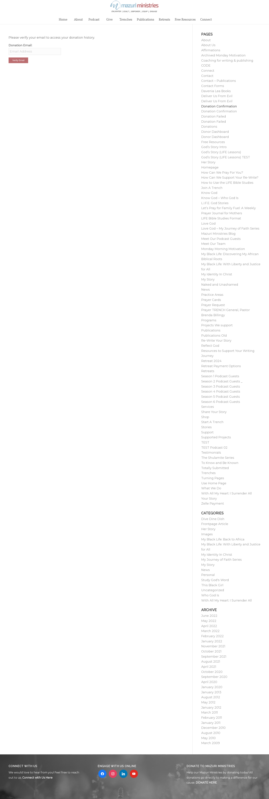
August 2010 (210, 733)
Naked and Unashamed (219, 285)
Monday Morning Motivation (223, 249)
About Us (208, 45)
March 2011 (209, 712)
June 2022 (209, 616)
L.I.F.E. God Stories (215, 203)
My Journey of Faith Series (221, 560)
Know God (209, 193)
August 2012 (210, 697)
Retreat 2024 (211, 361)
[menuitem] (63, 19)
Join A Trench (212, 188)
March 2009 (210, 743)
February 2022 (212, 636)
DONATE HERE (206, 782)
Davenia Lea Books (216, 91)
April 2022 (209, 626)
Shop (205, 417)
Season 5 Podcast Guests (220, 397)
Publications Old (214, 335)
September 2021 (213, 656)
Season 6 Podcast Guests (220, 402)
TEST (205, 442)
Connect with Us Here (37, 777)
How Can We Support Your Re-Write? (229, 177)
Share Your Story (214, 412)
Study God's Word (215, 580)
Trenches (208, 473)
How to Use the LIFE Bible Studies (227, 183)
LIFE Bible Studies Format (221, 218)
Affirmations (210, 50)
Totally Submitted (215, 468)
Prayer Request (213, 305)
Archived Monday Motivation (223, 55)
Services (207, 407)
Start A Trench (212, 422)
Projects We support (217, 325)
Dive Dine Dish (212, 519)
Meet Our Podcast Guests (221, 239)
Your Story (209, 498)
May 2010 (208, 738)
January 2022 (211, 641)
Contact (207, 76)
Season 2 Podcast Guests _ (221, 381)
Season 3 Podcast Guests (220, 386)
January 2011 (210, 723)
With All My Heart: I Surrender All (226, 493)
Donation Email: (20, 45)
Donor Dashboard (215, 132)
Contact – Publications (218, 81)
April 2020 (209, 682)
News (205, 289)
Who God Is (210, 595)
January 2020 (211, 687)
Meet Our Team (213, 244)
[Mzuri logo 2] (134, 7)
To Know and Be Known (219, 463)
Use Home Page (213, 483)
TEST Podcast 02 (214, 448)
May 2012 (208, 702)
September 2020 (214, 677)
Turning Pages (212, 478)
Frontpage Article (214, 524)
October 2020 (212, 672)
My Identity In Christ (216, 274)
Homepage (210, 167)
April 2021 (208, 667)
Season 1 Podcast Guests (220, 376)
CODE (205, 65)
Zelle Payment (212, 503)
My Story (208, 279)
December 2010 (213, 728)
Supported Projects (216, 437)
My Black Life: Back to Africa (222, 539)
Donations (209, 127)
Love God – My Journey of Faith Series (230, 228)
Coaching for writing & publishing (227, 60)
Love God (208, 223)
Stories (206, 427)
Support (207, 432)
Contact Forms (212, 86)
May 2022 (208, 621)
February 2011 (211, 718)
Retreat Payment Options (221, 366)
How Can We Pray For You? (222, 172)
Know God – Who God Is (219, 198)
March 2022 (210, 631)
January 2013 (211, 692)
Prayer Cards (211, 300)
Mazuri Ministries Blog (218, 234)
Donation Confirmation (219, 106)
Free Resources (213, 142)
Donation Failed (213, 116)
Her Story (208, 162)
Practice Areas (212, 295)
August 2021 (210, 661)
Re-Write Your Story (216, 340)
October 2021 (211, 651)
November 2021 (213, 646)
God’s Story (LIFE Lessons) (221, 152)
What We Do (211, 488)
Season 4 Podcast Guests (220, 391)
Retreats (207, 371)
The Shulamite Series (217, 458)
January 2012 (211, 707)
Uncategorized (212, 590)
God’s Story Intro (214, 147)
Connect (207, 71)
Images (207, 534)
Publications (210, 330)
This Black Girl (212, 585)
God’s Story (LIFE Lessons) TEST (225, 157)
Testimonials (211, 452)
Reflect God (210, 346)
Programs (208, 320)
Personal (208, 575)
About (206, 40)
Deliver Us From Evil (216, 96)
